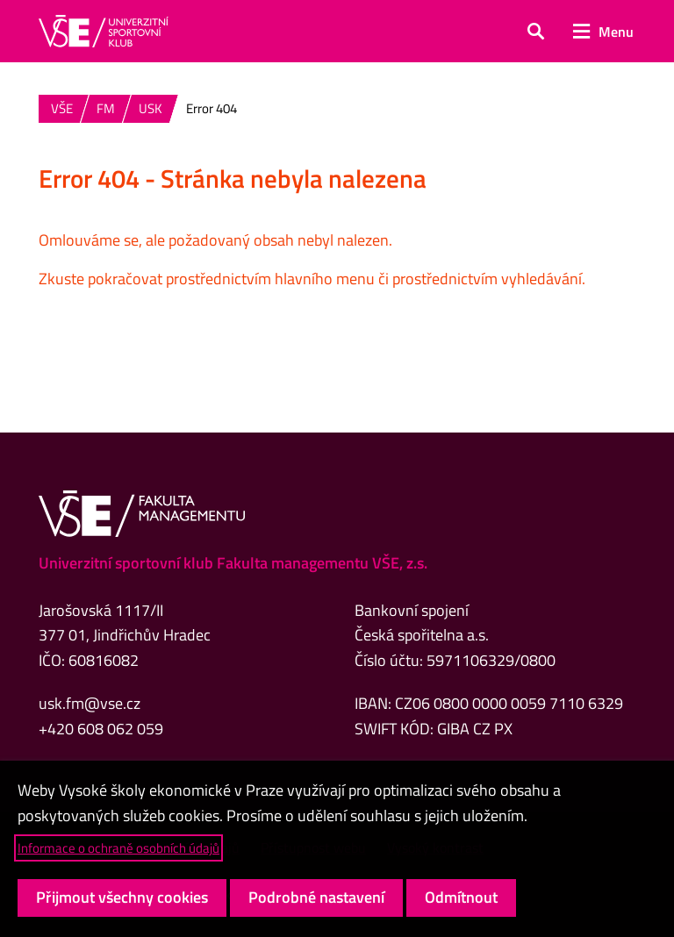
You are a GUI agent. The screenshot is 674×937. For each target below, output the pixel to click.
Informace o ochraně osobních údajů (118, 848)
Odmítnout (461, 897)
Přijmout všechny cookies (122, 897)
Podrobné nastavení (316, 897)
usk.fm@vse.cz (89, 703)
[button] (535, 31)
